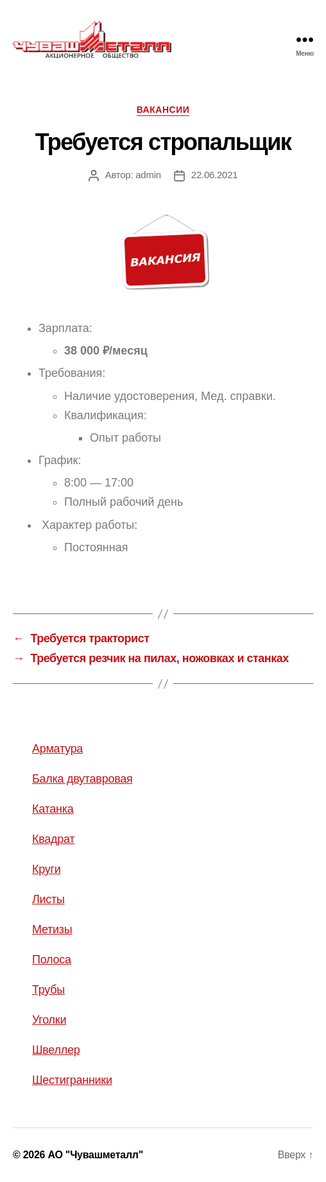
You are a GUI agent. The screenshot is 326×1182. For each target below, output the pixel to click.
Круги (46, 869)
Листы (48, 899)
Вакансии (163, 109)
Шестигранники (72, 1080)
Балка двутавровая (82, 778)
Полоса (51, 959)
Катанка (53, 809)
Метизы (52, 929)
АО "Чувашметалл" (95, 1154)
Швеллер (56, 1050)
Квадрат (53, 839)
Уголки (49, 1019)
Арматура (57, 748)
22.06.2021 (214, 174)
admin (148, 174)
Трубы (48, 989)
